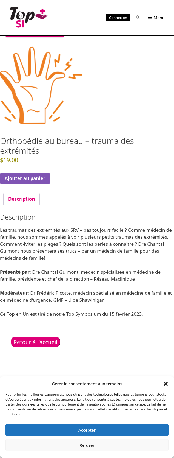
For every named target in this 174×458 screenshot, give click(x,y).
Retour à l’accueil (35, 342)
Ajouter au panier (25, 178)
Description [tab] (21, 199)
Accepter (87, 430)
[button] (166, 383)
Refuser (87, 445)
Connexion (118, 17)
